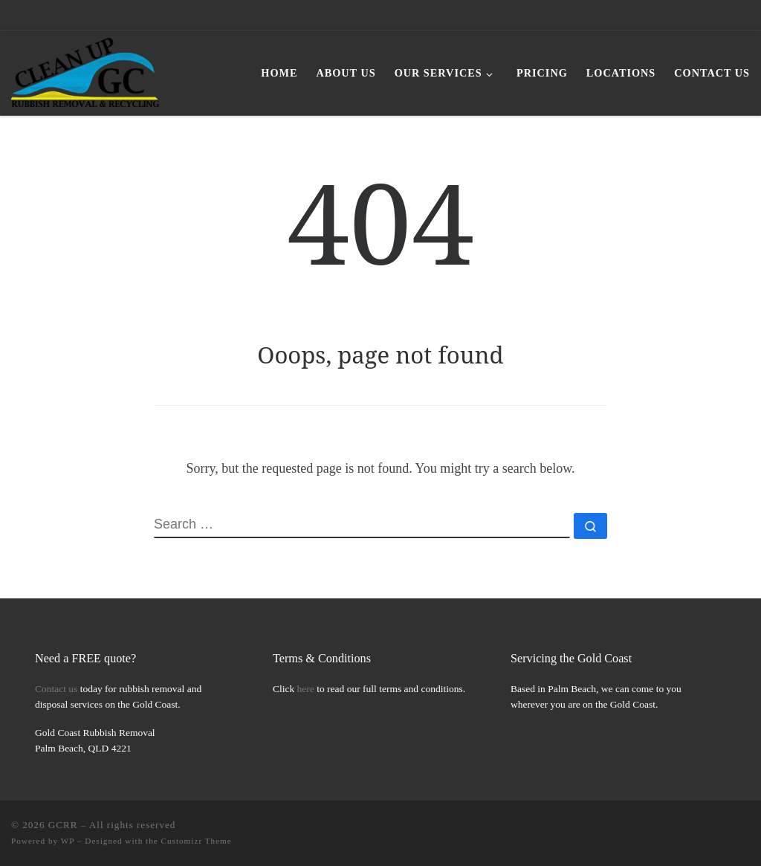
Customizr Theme (196, 840)
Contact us (56, 688)
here (305, 688)
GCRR (63, 824)
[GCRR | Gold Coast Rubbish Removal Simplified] (85, 70)
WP (67, 840)
